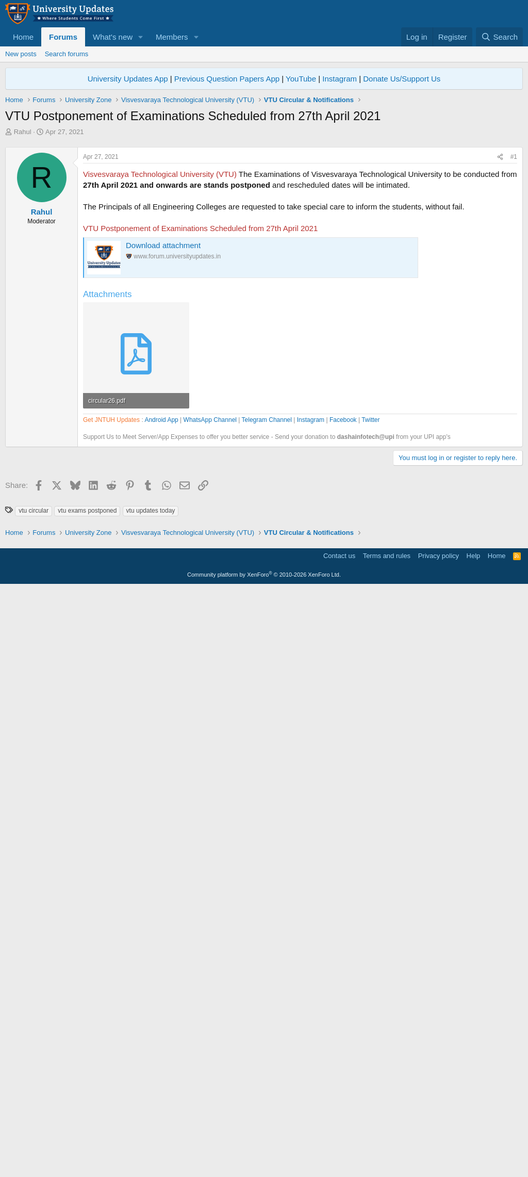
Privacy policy (438, 1144)
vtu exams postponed (87, 954)
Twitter (370, 713)
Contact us (339, 1144)
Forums (63, 36)
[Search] (499, 36)
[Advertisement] (264, 214)
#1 (513, 301)
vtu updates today (150, 954)
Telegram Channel (267, 713)
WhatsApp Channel (210, 713)
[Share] (500, 301)
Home (23, 36)
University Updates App (128, 78)
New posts (21, 54)
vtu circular (33, 954)
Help (474, 1144)
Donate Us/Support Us (401, 78)
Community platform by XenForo (264, 1162)
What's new (113, 36)
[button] (141, 36)
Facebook (343, 713)
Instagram (339, 78)
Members (172, 36)
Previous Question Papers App (226, 78)
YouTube (301, 78)
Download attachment (163, 389)
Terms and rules (386, 1144)
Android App (161, 713)
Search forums (67, 54)
